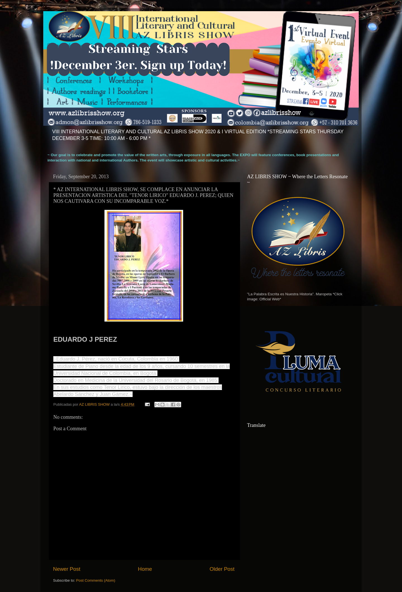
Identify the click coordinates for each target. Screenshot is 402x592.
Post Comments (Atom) (95, 580)
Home (145, 569)
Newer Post (66, 569)
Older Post (222, 569)
